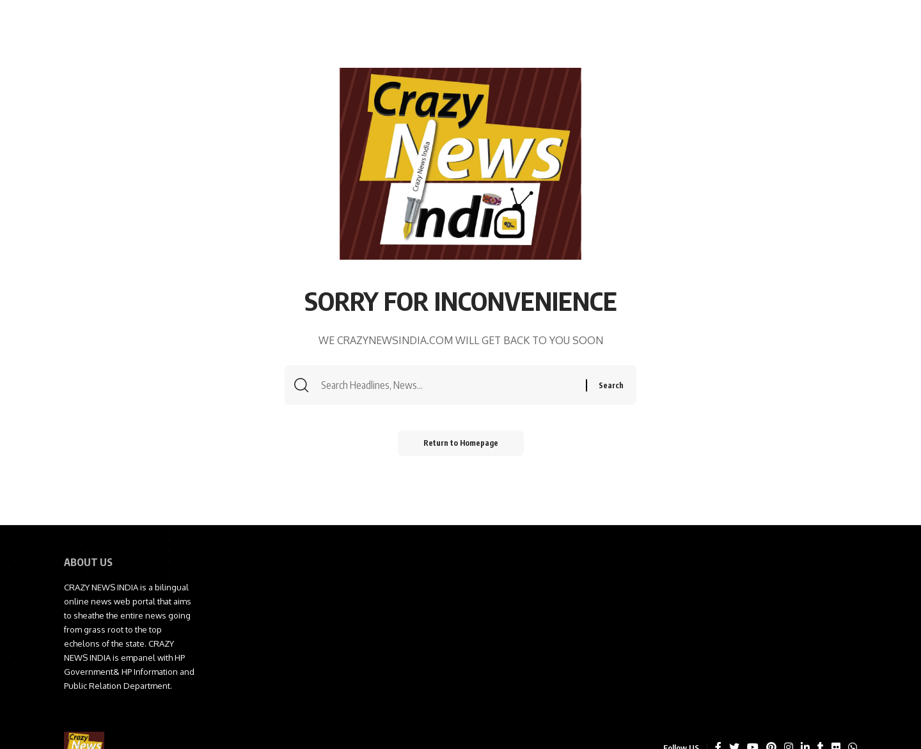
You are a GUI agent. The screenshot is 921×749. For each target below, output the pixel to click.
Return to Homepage (460, 443)
